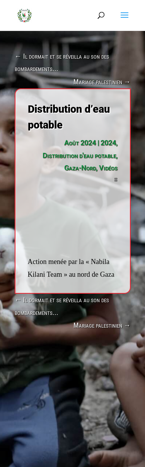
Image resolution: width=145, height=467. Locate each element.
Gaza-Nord (80, 168)
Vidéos (108, 168)
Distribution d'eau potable (79, 155)
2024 (108, 143)
